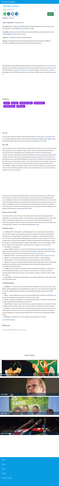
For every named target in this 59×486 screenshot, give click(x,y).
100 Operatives (39, 103)
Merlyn (17, 273)
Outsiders (43, 243)
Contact (4, 473)
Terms (3, 464)
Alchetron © (7, 478)
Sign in (50, 14)
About (3, 460)
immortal (53, 155)
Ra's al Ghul (45, 168)
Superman (17, 26)
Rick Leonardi (25, 32)
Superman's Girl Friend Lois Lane (22, 70)
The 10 (6, 103)
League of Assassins (49, 255)
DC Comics (11, 18)
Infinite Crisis (32, 312)
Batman (30, 236)
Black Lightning (48, 139)
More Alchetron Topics (8, 320)
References (21, 106)
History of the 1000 (26, 103)
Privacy (4, 469)
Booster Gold (21, 28)
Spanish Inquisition (37, 157)
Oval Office (35, 220)
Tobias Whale (28, 208)
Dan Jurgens (13, 34)
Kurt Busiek (14, 32)
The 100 (14, 103)
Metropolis (48, 136)
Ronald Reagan (49, 295)
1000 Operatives (9, 106)
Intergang (34, 139)
